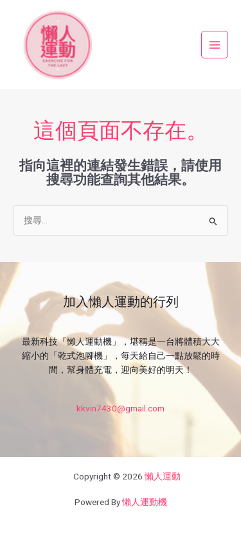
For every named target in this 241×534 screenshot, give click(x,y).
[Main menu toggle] (215, 44)
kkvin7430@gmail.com (120, 408)
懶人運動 (163, 476)
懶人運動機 (144, 502)
